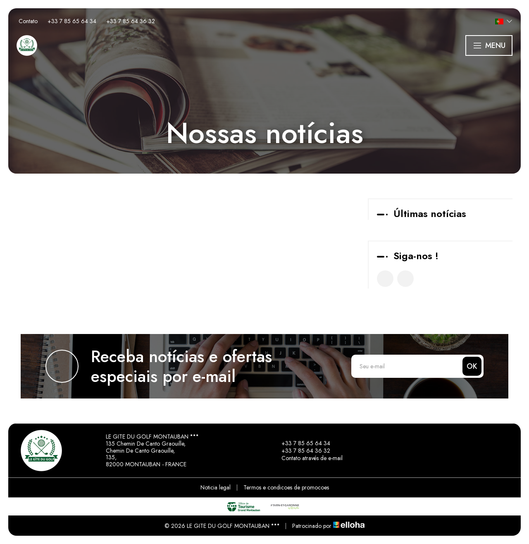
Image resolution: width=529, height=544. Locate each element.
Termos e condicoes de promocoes (286, 487)
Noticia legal (215, 487)
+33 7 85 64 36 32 (301, 450)
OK (472, 366)
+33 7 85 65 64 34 (301, 443)
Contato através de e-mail (307, 458)
